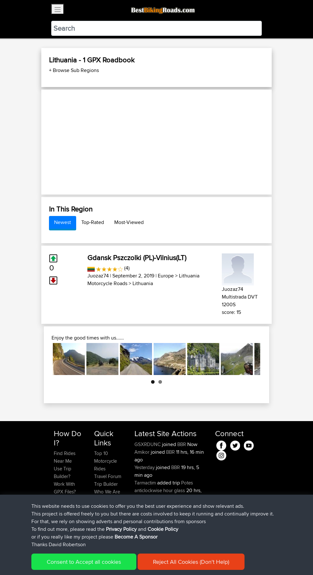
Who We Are (107, 491)
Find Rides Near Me (65, 457)
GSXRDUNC (148, 444)
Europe (166, 275)
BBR (181, 444)
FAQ (58, 530)
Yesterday (145, 467)
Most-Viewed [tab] (129, 222)
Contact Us (105, 499)
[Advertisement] (156, 142)
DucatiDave (147, 521)
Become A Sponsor (64, 518)
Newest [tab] (62, 222)
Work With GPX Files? (65, 488)
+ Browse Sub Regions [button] (74, 70)
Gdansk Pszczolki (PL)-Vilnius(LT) (136, 257)
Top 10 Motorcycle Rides (105, 461)
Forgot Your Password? (66, 503)
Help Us (102, 507)
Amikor (142, 452)
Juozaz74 (98, 275)
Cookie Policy (171, 560)
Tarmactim (145, 482)
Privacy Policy (139, 560)
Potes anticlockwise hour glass (163, 486)
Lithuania (142, 283)
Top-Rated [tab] (92, 222)
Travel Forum (107, 476)
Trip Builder (106, 484)
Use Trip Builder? (62, 472)
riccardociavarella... (153, 505)
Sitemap (113, 560)
